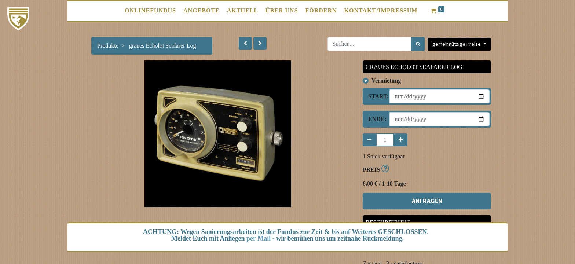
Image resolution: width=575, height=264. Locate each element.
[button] (245, 43)
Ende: (376, 119)
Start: (376, 96)
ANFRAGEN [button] (427, 201)
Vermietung (386, 80)
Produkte (107, 46)
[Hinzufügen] (400, 139)
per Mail (258, 238)
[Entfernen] (369, 139)
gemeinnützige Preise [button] (457, 44)
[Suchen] (418, 44)
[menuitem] (150, 11)
